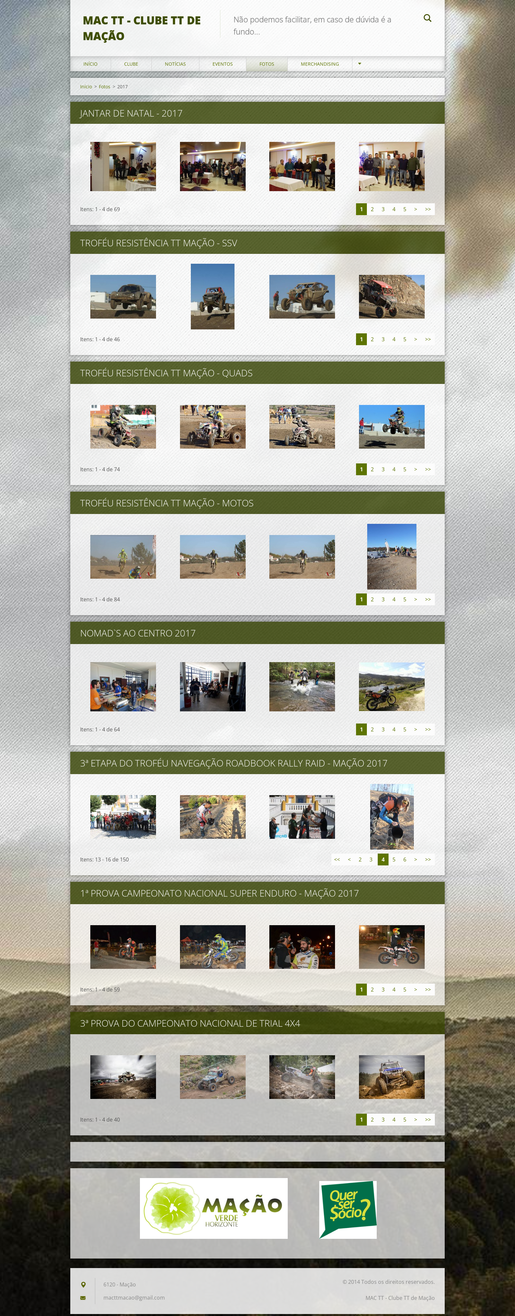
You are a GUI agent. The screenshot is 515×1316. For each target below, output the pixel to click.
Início (90, 65)
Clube (131, 65)
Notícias (175, 65)
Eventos (223, 65)
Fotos (266, 65)
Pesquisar (428, 19)
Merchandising (320, 65)
